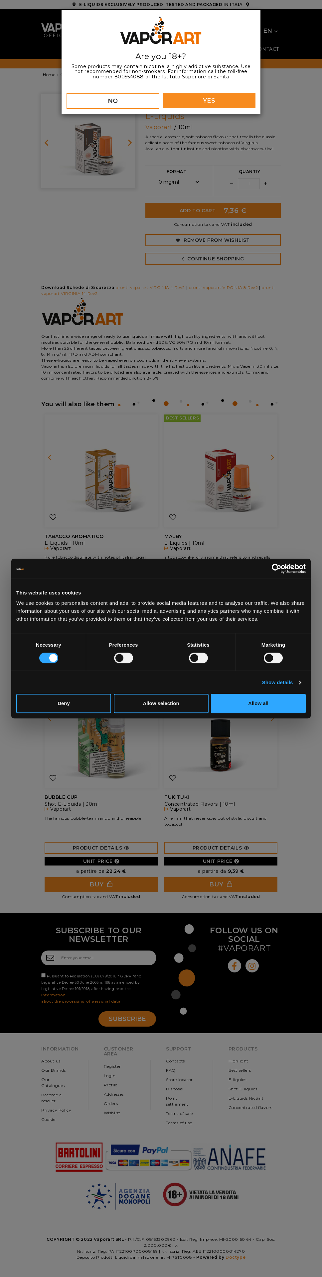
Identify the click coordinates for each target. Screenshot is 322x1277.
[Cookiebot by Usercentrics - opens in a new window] (276, 569)
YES (209, 100)
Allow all (258, 703)
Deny (64, 703)
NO (113, 101)
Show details (277, 682)
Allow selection (161, 703)
